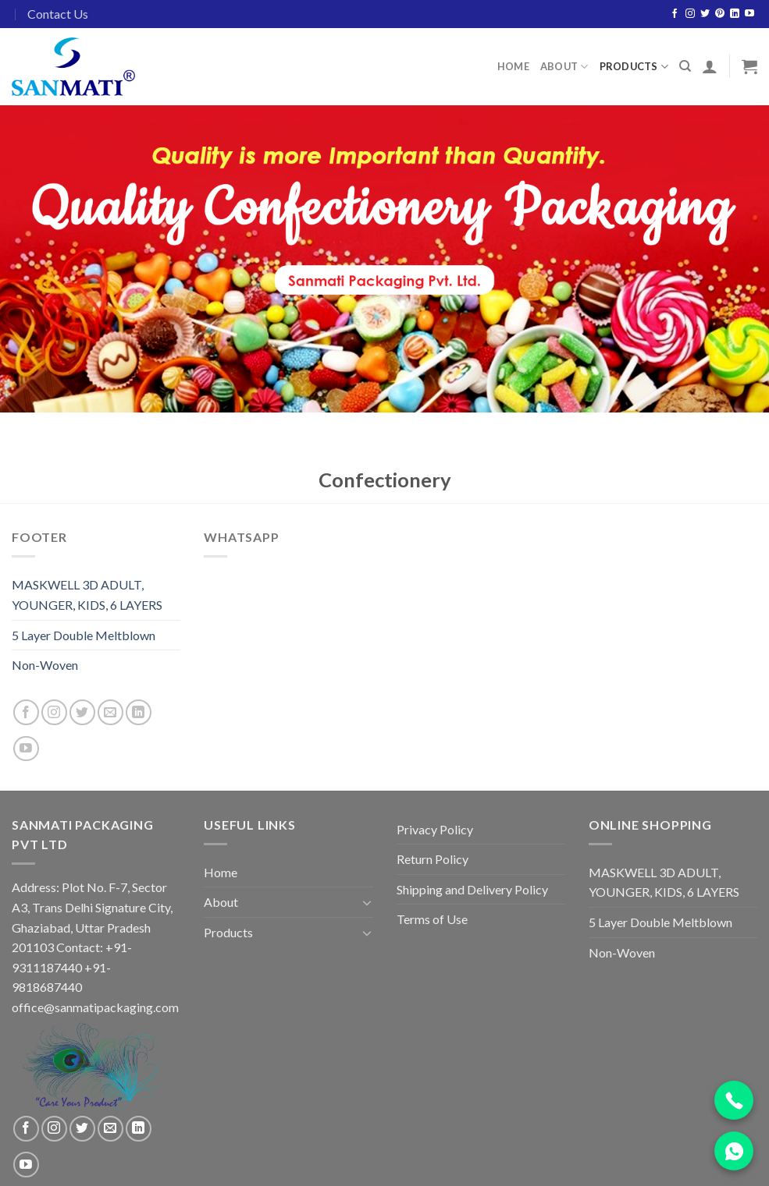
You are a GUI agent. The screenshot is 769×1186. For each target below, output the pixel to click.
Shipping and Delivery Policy (472, 889)
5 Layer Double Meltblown (83, 635)
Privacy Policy (435, 829)
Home (513, 66)
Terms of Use (432, 919)
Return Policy (432, 858)
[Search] (685, 66)
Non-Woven (45, 664)
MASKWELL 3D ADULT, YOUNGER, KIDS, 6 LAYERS (87, 594)
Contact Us (57, 13)
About (564, 66)
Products (634, 66)
